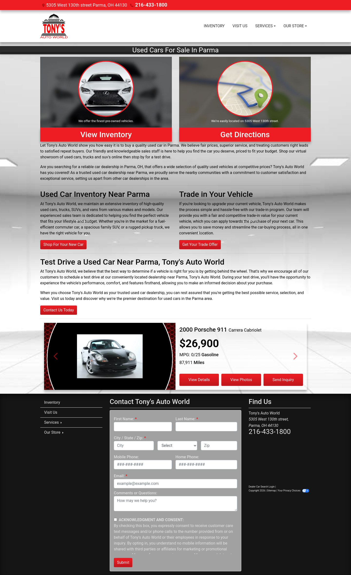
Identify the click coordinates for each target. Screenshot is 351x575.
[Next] (295, 356)
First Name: (124, 418)
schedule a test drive (82, 277)
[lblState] (177, 445)
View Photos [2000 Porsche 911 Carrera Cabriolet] (241, 379)
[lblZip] (219, 445)
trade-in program (269, 209)
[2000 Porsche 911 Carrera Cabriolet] (110, 364)
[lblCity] (134, 445)
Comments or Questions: (135, 492)
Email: (119, 475)
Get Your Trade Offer (200, 244)
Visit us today (63, 298)
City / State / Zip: (128, 437)
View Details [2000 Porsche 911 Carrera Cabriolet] (199, 379)
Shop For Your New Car (63, 244)
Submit (123, 562)
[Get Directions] (245, 99)
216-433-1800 (149, 4)
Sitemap (271, 490)
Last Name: (185, 418)
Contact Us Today (58, 309)
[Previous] (56, 356)
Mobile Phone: (126, 456)
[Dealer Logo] (54, 26)
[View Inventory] (106, 99)
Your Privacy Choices (293, 490)
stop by (138, 156)
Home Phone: (187, 456)
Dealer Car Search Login (262, 486)
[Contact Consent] (115, 519)
